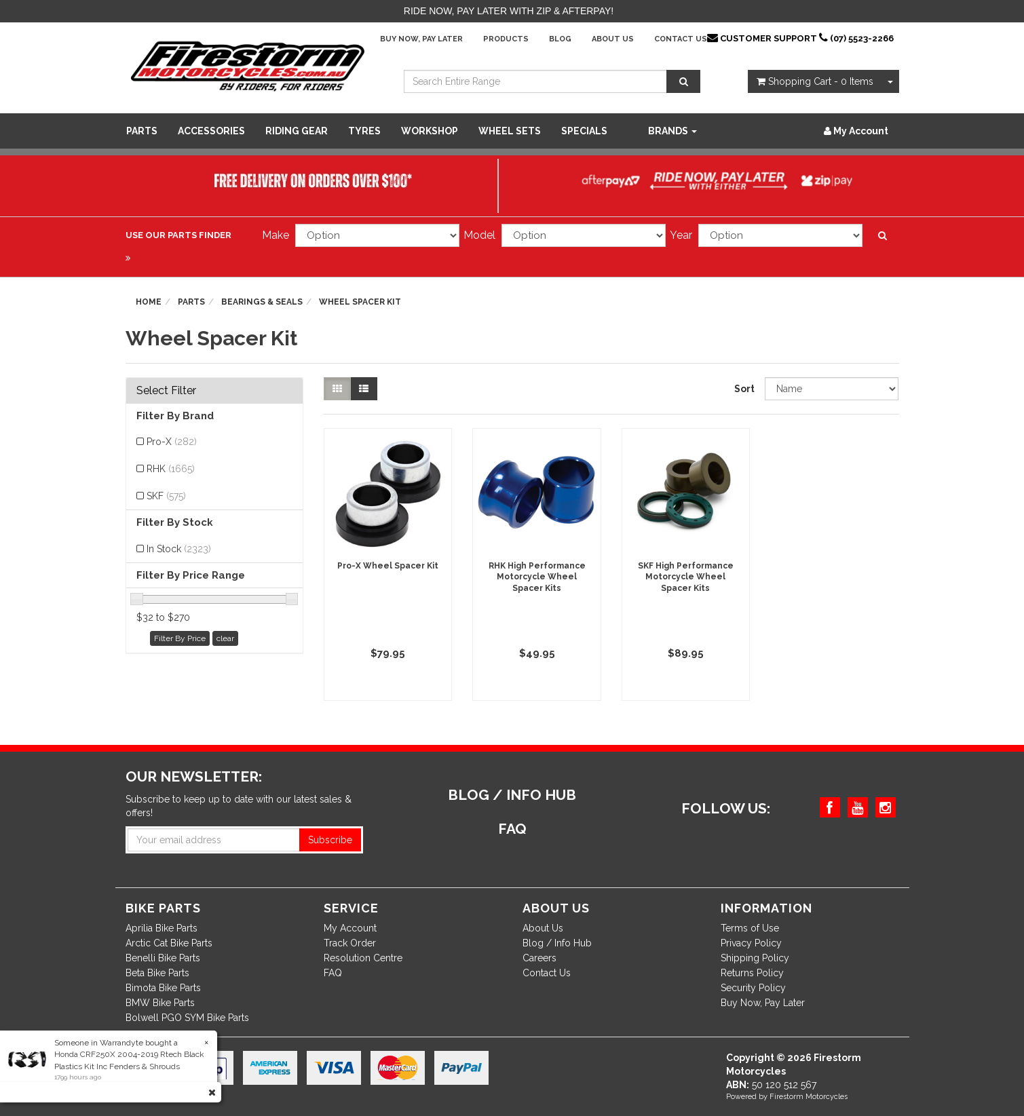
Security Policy (753, 987)
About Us (613, 39)
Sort (744, 388)
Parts (141, 131)
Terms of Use (750, 928)
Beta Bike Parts (157, 972)
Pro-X (172, 441)
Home (149, 302)
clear (225, 638)
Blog (560, 39)
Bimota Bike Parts (163, 987)
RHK (171, 468)
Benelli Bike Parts (163, 958)
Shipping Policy (755, 958)
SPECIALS (584, 131)
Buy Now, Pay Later (421, 39)
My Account (350, 928)
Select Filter (166, 391)
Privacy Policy (751, 943)
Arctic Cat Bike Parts (169, 943)
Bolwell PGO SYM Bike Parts (187, 1017)
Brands (672, 131)
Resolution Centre (363, 958)
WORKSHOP (429, 131)
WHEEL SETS (509, 131)
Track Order (350, 943)
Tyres (364, 131)
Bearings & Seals (262, 302)
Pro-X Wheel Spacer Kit (387, 566)
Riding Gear (296, 131)
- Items (815, 81)
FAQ (333, 972)
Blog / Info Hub (557, 943)
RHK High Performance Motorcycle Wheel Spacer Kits (537, 577)
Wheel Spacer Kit (360, 302)
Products (506, 39)
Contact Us (680, 39)
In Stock (179, 548)
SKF (166, 495)
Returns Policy (752, 972)
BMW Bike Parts (160, 1002)
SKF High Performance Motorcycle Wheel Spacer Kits (686, 577)
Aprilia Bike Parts (161, 928)
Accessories (211, 131)
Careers (539, 958)
